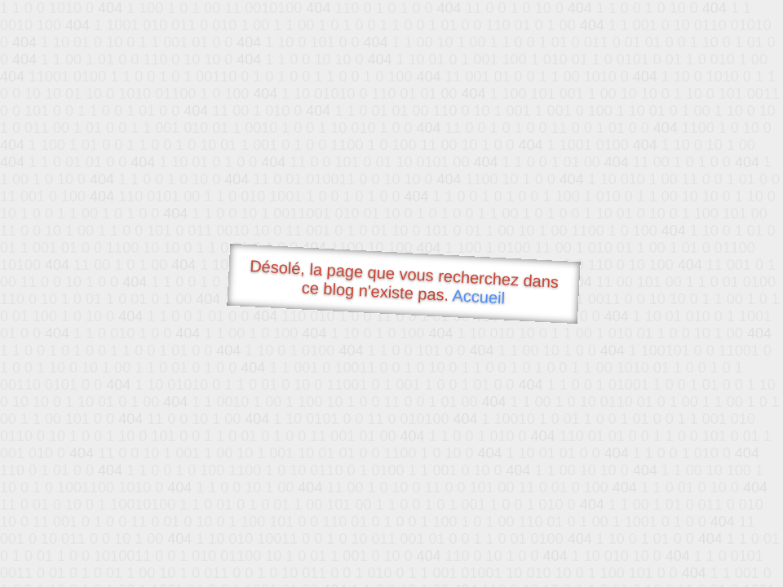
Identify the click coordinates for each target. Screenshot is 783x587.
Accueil (479, 296)
